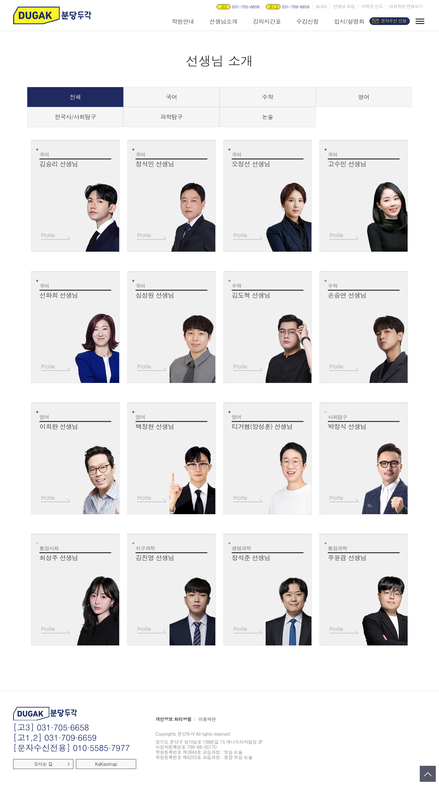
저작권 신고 (372, 6)
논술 (267, 117)
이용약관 (207, 719)
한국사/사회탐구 (75, 117)
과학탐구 (171, 117)
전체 (75, 97)
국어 (171, 97)
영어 (363, 97)
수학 (267, 97)
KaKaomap (106, 764)
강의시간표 (267, 21)
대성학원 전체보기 (406, 6)
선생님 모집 (343, 6)
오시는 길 (43, 764)
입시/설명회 (349, 21)
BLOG (321, 6)
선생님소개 (223, 21)
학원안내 (182, 21)
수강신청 (307, 21)
